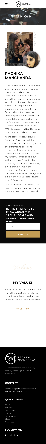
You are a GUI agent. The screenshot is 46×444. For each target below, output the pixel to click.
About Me (9, 405)
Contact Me (10, 410)
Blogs (7, 419)
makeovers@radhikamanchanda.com (20, 389)
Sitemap (8, 413)
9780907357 (22, 391)
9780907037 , (11, 391)
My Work (8, 408)
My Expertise (10, 416)
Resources (9, 422)
